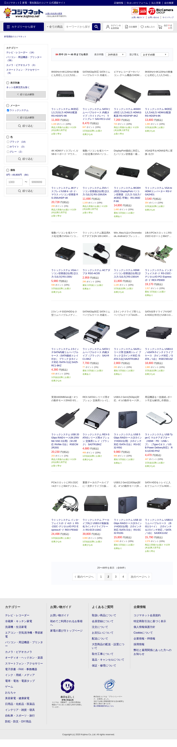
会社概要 (169, 3)
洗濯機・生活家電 (16, 627)
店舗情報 (118, 3)
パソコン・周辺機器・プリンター (24, 644)
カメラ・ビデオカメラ (18, 651)
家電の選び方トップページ (66, 630)
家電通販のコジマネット (15, 36)
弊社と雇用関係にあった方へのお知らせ (152, 652)
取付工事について (102, 653)
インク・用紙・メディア (20, 675)
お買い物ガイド (138, 17)
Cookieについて (143, 632)
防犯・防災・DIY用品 (18, 721)
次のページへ (139, 576)
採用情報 (139, 644)
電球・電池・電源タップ (20, 680)
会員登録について (102, 621)
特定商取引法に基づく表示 (150, 621)
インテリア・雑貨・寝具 (20, 709)
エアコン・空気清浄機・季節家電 (24, 634)
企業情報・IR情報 (144, 638)
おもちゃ (10, 692)
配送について (100, 638)
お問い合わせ (153, 17)
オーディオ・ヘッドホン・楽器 (24, 657)
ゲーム (9, 686)
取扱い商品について (104, 615)
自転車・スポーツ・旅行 (20, 715)
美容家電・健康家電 (17, 698)
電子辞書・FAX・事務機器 (21, 669)
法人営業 (156, 3)
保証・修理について (104, 665)
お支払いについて (102, 632)
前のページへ (85, 576)
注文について (100, 627)
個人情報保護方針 (144, 627)
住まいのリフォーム (137, 3)
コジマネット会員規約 (147, 615)
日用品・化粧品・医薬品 (20, 704)
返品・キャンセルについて (108, 659)
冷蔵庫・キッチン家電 (18, 621)
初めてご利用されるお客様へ (66, 623)
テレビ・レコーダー (17, 615)
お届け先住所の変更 (53, 13)
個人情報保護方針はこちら (104, 706)
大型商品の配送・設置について (108, 646)
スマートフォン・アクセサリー (24, 663)
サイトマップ (168, 17)
